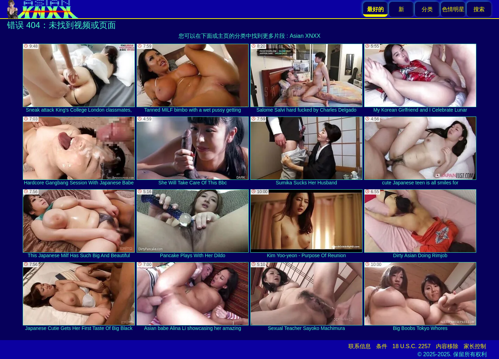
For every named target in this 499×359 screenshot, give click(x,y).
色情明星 (453, 9)
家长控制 (475, 346)
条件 (381, 346)
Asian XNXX (305, 36)
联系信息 (359, 346)
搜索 (479, 9)
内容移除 (447, 346)
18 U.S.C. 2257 (412, 346)
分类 (427, 9)
